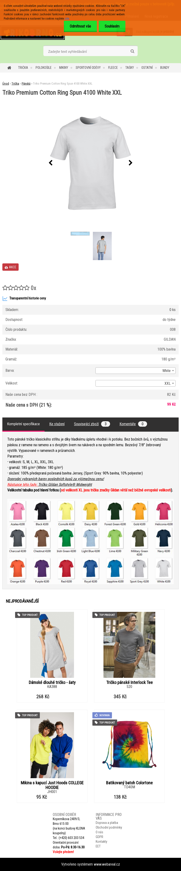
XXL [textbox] (168, 383)
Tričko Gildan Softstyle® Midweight (65, 484)
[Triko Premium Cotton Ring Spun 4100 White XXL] (90, 163)
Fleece (113, 68)
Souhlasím (112, 26)
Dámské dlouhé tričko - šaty (52, 682)
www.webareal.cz (107, 864)
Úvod (5, 83)
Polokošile (44, 68)
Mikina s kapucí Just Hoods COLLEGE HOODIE (52, 785)
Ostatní (147, 68)
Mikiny (63, 68)
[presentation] (50, 163)
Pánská (26, 83)
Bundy (164, 68)
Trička (23, 68)
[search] (132, 51)
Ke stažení (57, 424)
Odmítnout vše (80, 26)
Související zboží (92, 424)
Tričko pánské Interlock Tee (129, 682)
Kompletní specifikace (23, 424)
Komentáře (133, 424)
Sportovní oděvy (88, 68)
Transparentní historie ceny (24, 298)
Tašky (129, 68)
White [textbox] (166, 370)
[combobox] (135, 370)
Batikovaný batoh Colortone (129, 783)
